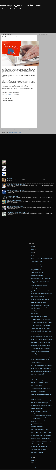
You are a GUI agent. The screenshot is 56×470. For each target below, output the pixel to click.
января (32, 460)
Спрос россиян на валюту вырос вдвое (38, 391)
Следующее (5, 130)
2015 (31, 462)
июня (32, 254)
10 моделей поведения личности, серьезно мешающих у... (41, 291)
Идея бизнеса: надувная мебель (37, 275)
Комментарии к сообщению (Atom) (14, 132)
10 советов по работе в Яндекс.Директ (38, 330)
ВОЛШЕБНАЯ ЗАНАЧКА (35, 440)
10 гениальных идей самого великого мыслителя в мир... (41, 424)
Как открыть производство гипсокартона (38, 447)
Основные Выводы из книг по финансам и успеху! (40, 351)
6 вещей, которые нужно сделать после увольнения (40, 270)
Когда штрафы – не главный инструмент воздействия (40, 388)
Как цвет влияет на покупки (36, 260)
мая (32, 255)
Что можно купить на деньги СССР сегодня (10, 196)
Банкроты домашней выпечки (36, 385)
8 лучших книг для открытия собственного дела (39, 446)
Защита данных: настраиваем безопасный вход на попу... (41, 406)
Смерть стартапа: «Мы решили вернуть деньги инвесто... (41, 444)
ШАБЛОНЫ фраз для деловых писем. (38, 421)
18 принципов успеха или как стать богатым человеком (41, 430)
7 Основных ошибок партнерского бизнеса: (39, 285)
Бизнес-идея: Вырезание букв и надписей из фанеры (40, 305)
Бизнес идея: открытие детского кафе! (14, 200)
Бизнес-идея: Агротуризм (35, 310)
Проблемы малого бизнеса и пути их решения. (39, 411)
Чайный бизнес (9, 178)
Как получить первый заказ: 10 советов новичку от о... (41, 319)
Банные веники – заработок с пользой (38, 317)
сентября (33, 249)
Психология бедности (35, 311)
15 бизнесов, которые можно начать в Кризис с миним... (41, 441)
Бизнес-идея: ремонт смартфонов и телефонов (39, 382)
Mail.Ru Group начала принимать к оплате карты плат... (41, 348)
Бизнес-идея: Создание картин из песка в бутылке (40, 403)
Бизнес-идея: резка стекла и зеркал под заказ (15, 190)
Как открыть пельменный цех (36, 399)
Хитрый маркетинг (34, 333)
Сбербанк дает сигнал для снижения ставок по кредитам (41, 339)
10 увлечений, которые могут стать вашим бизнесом (40, 328)
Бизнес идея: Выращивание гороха (37, 297)
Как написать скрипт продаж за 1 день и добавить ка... (41, 325)
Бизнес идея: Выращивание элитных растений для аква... (41, 290)
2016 (31, 245)
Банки (9, 95)
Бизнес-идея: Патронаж (35, 308)
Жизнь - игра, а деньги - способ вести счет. (21, 5)
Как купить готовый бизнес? (36, 269)
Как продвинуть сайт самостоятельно (38, 353)
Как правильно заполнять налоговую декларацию (40, 299)
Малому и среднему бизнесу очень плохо (38, 334)
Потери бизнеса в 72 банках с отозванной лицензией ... (41, 342)
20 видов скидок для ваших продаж (37, 453)
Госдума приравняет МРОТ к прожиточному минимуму (41, 363)
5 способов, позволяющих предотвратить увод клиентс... (41, 450)
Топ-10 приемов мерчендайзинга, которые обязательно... (41, 415)
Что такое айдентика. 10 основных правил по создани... (41, 432)
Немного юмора (34, 300)
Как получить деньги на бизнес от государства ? (39, 356)
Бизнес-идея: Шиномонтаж (36, 288)
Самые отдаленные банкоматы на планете (39, 376)
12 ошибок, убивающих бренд (36, 261)
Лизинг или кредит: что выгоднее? (37, 452)
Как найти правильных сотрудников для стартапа (40, 359)
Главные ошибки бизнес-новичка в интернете (39, 417)
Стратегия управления (11, 166)
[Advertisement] (11, 21)
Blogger (35, 467)
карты (11, 95)
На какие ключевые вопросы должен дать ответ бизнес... (41, 331)
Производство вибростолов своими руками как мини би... (41, 400)
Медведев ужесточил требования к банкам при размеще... (41, 393)
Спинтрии (32, 263)
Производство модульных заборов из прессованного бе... (41, 278)
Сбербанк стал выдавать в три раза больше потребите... (41, 368)
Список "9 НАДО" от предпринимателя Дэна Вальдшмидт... (41, 365)
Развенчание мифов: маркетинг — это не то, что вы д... (41, 273)
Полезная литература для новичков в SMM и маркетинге (41, 258)
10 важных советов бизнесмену (36, 362)
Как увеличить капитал (35, 287)
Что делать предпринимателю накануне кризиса (39, 429)
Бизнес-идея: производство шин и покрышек (15, 206)
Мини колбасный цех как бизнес (37, 272)
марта (32, 457)
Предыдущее (32, 130)
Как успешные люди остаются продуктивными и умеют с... (41, 443)
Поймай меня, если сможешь (36, 337)
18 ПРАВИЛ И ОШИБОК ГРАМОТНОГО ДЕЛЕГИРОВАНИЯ (41, 322)
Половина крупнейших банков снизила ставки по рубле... (41, 394)
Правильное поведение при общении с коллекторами (40, 377)
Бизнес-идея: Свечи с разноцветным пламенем (39, 402)
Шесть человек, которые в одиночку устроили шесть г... (41, 438)
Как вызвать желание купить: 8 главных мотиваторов (40, 350)
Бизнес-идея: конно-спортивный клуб (38, 380)
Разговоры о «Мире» (34, 340)
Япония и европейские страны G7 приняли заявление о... (41, 293)
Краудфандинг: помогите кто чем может (38, 427)
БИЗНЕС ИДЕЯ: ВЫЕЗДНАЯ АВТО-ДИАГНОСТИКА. (40, 396)
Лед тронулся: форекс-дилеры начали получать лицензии (41, 336)
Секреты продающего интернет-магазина (38, 267)
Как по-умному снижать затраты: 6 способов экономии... (41, 435)
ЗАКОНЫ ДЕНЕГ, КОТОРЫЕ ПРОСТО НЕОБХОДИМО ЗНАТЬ (18, 212)
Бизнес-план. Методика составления (37, 354)
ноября (32, 246)
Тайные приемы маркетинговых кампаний (38, 302)
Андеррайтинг (9, 172)
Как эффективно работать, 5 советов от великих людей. (41, 314)
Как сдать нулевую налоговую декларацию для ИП (16, 184)
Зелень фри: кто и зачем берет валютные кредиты (40, 383)
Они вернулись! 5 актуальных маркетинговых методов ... (41, 405)
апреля (32, 455)
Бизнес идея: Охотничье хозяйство (37, 296)
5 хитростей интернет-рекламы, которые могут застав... (41, 320)
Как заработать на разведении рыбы (37, 374)
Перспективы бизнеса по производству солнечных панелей (42, 373)
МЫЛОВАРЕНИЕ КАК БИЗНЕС (36, 418)
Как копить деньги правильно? (36, 397)
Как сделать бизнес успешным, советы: (38, 360)
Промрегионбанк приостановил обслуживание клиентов (41, 371)
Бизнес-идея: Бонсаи (11, 160)
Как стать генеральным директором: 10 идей (39, 316)
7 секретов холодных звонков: (36, 423)
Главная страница (18, 130)
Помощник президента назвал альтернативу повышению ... (41, 294)
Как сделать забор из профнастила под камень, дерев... (41, 264)
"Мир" (6, 95)
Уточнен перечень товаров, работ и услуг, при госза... (40, 345)
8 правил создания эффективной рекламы (38, 449)
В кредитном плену (34, 379)
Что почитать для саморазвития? (37, 426)
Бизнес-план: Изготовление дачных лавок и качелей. (40, 266)
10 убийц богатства (34, 313)
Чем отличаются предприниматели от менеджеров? (40, 357)
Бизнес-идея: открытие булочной (37, 408)
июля (32, 252)
